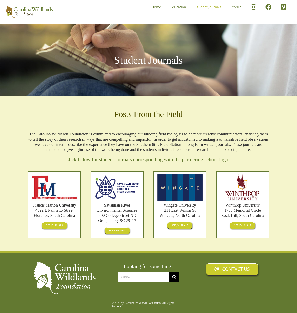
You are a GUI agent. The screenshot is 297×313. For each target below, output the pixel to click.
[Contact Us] (232, 269)
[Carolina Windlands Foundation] (65, 263)
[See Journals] (54, 225)
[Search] (174, 277)
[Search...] (143, 277)
